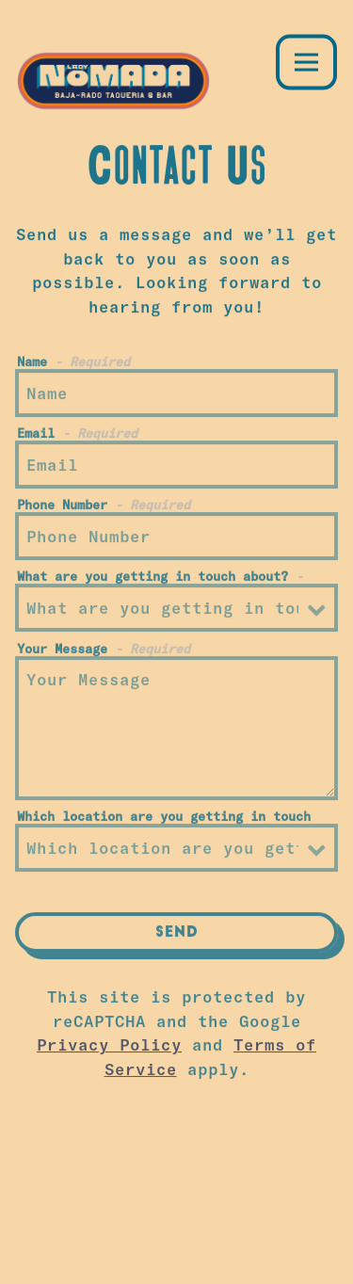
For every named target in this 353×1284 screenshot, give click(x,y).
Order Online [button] (176, 1200)
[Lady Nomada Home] (118, 78)
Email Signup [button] (177, 1256)
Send (177, 936)
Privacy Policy (109, 1046)
